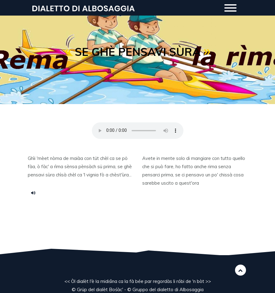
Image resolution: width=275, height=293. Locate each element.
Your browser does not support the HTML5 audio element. (137, 130)
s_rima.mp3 (35, 192)
